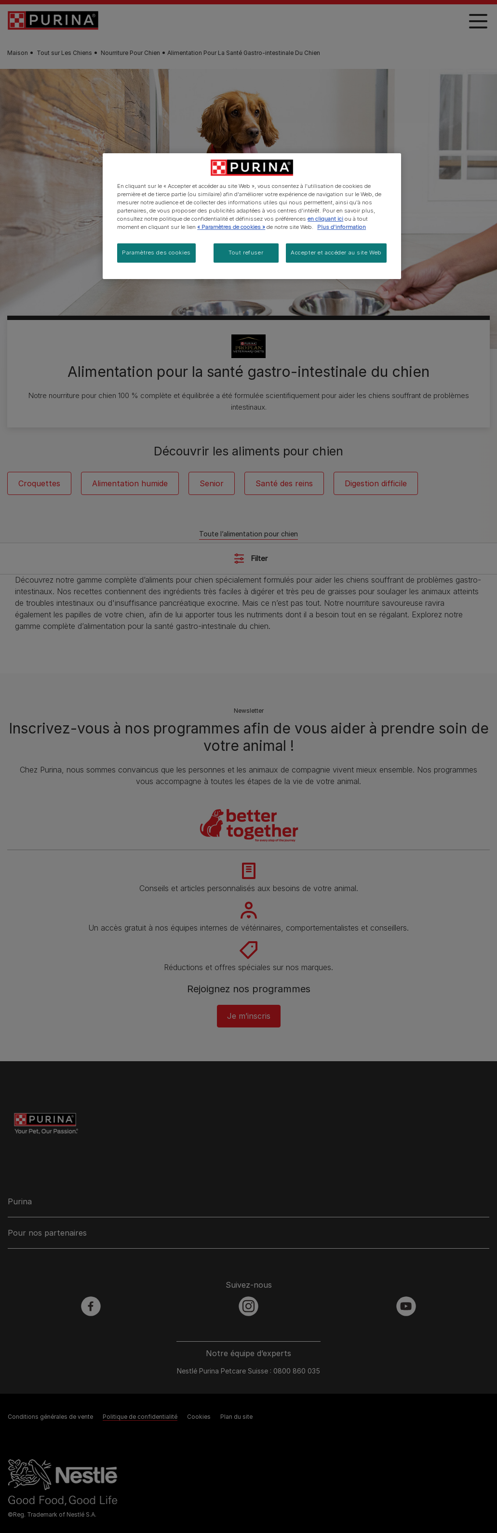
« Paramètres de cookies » (231, 227)
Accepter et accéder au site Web (336, 252)
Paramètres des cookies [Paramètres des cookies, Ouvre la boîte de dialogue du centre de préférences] (156, 252)
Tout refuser (245, 252)
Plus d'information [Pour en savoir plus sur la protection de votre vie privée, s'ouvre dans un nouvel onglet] (341, 227)
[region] (252, 216)
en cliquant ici (325, 218)
